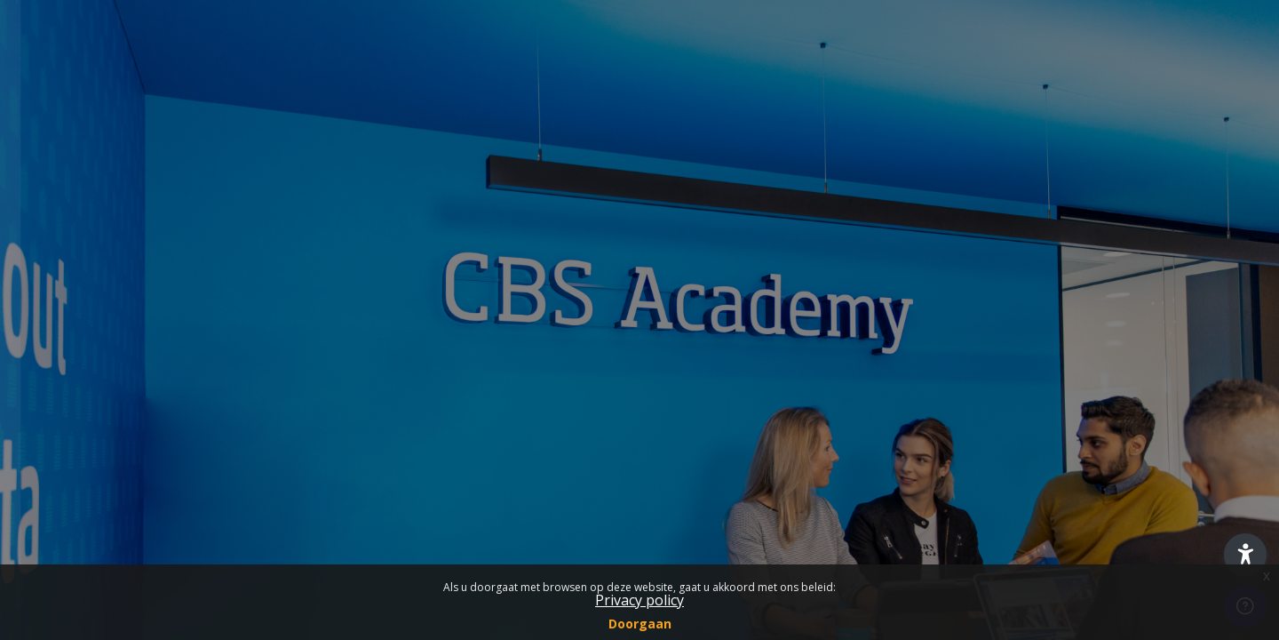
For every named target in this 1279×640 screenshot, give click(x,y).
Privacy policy (639, 600)
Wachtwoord (67, 324)
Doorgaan (639, 623)
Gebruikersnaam (79, 235)
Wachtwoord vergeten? (286, 411)
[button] (1245, 554)
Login (187, 460)
